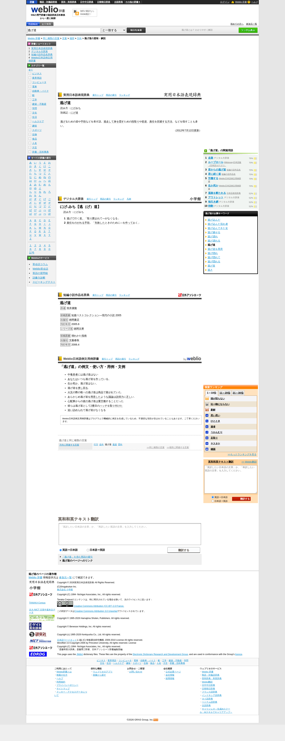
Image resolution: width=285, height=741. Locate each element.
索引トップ (98, 95)
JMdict (80, 654)
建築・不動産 (39, 104)
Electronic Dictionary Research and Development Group (160, 654)
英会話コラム (40, 264)
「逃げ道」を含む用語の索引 (77, 556)
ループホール (215, 162)
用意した (96, 396)
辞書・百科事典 (40, 152)
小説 (112, 315)
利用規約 (61, 682)
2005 (118, 315)
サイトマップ (63, 688)
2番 (93, 405)
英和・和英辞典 (68, 2)
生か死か (73, 383)
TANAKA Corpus (37, 603)
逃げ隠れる (214, 261)
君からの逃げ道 (217, 169)
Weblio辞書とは (64, 671)
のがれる (79, 222)
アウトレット (215, 197)
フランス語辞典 (209, 692)
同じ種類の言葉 (51, 38)
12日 (191, 130)
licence (238, 654)
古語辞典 (118, 2)
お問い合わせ (135, 671)
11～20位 (225, 392)
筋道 (144, 121)
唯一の (84, 392)
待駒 (210, 205)
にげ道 (74, 112)
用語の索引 (111, 95)
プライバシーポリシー (67, 685)
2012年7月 (182, 130)
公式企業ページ (173, 671)
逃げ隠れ (213, 253)
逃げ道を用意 (215, 249)
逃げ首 (211, 265)
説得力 (120, 396)
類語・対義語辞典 (48, 2)
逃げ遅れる (214, 240)
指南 (84, 335)
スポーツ (37, 130)
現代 (104, 315)
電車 (34, 86)
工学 (34, 99)
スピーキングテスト (44, 282)
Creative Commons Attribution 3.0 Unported (96, 611)
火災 (70, 392)
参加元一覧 (251, 24)
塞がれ (109, 392)
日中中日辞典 (86, 2)
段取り (135, 121)
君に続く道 (214, 173)
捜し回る (83, 387)
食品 (34, 138)
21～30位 (238, 392)
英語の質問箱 (40, 273)
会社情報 (170, 675)
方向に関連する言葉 (69, 445)
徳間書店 (74, 319)
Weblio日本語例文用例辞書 (81, 358)
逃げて (70, 218)
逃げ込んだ (214, 219)
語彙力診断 (39, 277)
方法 (169, 121)
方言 (34, 147)
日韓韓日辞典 (103, 2)
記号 (31, 252)
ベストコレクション (88, 315)
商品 (100, 392)
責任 (151, 121)
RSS (156, 720)
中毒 (70, 374)
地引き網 (213, 201)
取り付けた (116, 405)
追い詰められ (75, 410)
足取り (214, 438)
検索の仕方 (62, 675)
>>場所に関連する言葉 (178, 447)
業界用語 (37, 78)
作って (129, 222)
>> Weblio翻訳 (249, 461)
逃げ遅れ (213, 236)
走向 (101, 444)
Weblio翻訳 (207, 682)
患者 (75, 374)
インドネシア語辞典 (212, 695)
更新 (196, 130)
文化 (34, 112)
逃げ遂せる (214, 232)
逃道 (115, 444)
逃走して (109, 121)
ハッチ (103, 405)
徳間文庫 (79, 328)
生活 (34, 117)
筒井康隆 (72, 308)
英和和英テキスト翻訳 (78, 519)
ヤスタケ (215, 443)
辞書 (32, 2)
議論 (110, 396)
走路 (210, 157)
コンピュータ (39, 82)
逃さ (210, 269)
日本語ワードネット (67, 640)
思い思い (215, 415)
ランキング (124, 95)
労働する (213, 178)
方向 (79, 38)
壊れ (74, 335)
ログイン (225, 2)
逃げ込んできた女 (218, 228)
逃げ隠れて (214, 257)
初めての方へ (237, 24)
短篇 (74, 315)
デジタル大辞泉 (73, 198)
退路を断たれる (217, 193)
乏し (128, 396)
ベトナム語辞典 (209, 702)
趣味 (34, 125)
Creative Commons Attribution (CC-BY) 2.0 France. (99, 606)
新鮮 (213, 409)
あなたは (73, 379)
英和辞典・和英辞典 (212, 678)
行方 (96, 444)
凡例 (129, 199)
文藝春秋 (74, 340)
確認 (213, 449)
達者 (213, 426)
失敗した (100, 222)
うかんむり (216, 432)
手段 (83, 121)
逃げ (62, 121)
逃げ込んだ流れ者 (218, 224)
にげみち (76, 108)
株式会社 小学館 (65, 589)
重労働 (102, 401)
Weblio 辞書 (241, 2)
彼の (85, 401)
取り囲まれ (93, 218)
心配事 (71, 401)
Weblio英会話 (40, 268)
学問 (34, 108)
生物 (34, 134)
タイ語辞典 (207, 698)
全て (31, 70)
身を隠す (119, 121)
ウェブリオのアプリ (103, 671)
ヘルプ (254, 2)
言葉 (64, 38)
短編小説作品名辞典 (76, 295)
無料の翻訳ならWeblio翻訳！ (87, 12)
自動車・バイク (40, 91)
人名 (34, 143)
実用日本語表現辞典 (76, 94)
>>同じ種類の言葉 (155, 447)
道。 (82, 218)
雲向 (120, 444)
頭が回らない (218, 398)
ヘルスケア (38, 121)
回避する (162, 121)
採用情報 (170, 678)
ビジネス (37, 73)
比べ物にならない (220, 404)
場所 (72, 38)
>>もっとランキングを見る (242, 454)
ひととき (215, 421)
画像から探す (99, 675)
